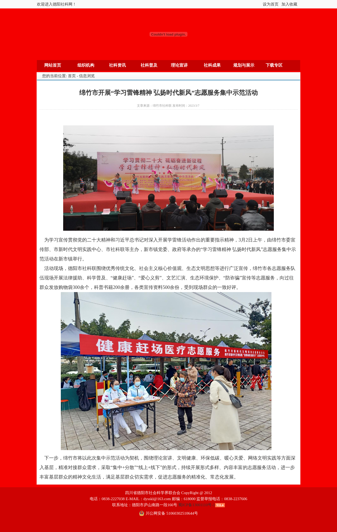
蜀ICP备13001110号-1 (196, 505)
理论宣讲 (179, 65)
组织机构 (85, 65)
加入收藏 (289, 4)
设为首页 (271, 4)
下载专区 (274, 65)
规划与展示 (243, 65)
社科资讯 (117, 65)
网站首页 (52, 65)
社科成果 (212, 65)
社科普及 (149, 65)
